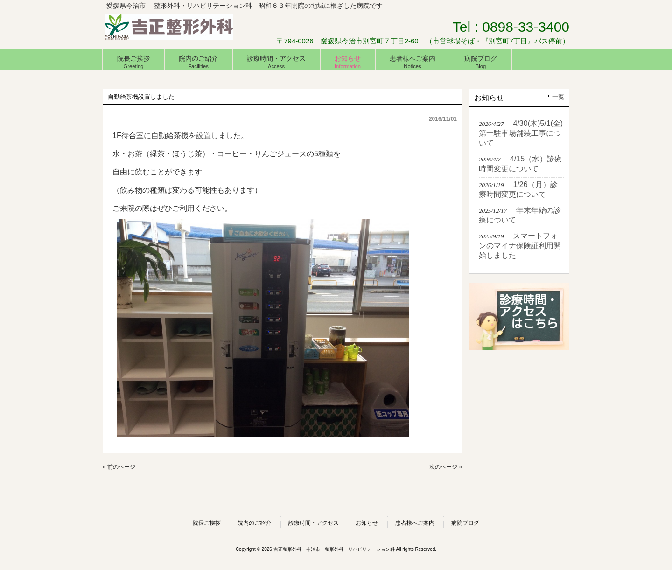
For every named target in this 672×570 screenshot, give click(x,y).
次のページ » (445, 467)
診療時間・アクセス (313, 523)
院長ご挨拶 (207, 523)
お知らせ (367, 523)
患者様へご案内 (414, 523)
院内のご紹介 (254, 523)
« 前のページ (119, 467)
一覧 (558, 96)
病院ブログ (465, 523)
